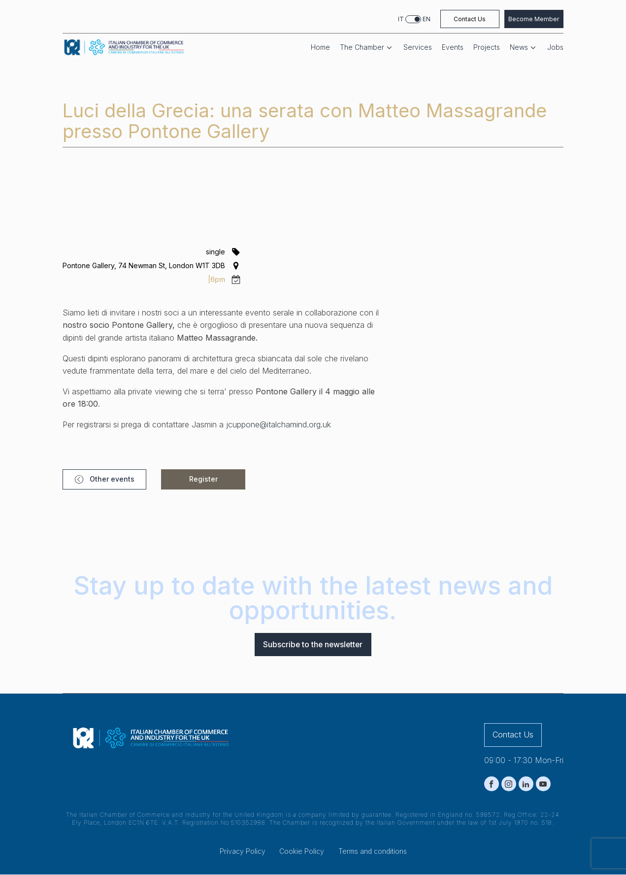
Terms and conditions (372, 851)
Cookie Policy (301, 851)
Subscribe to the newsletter (313, 644)
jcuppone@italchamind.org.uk (278, 424)
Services (417, 47)
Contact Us (470, 19)
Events (452, 47)
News (523, 47)
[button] (99, 479)
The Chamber (367, 47)
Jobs (555, 47)
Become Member (533, 19)
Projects (486, 47)
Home (320, 47)
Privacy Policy (242, 851)
